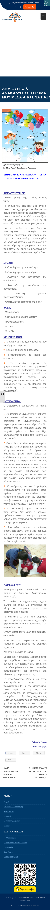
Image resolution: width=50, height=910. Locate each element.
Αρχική (6, 804)
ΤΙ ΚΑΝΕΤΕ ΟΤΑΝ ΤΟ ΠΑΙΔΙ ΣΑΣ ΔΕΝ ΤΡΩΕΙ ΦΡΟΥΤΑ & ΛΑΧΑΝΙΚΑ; (37, 773)
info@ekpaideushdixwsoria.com (24, 2)
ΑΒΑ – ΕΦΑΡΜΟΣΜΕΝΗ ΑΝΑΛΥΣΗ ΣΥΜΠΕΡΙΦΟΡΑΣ (10, 773)
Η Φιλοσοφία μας (10, 840)
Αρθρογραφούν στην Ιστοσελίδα (15, 845)
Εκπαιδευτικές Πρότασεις (26, 170)
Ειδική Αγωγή (11, 170)
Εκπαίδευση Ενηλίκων (12, 823)
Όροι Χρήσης (8, 854)
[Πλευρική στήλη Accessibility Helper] (47, 3)
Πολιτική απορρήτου (11, 859)
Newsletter (30, 7)
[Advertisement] (25, 50)
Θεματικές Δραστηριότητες (13, 809)
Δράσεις (7, 828)
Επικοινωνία (8, 850)
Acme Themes (33, 905)
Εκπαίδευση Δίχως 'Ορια (13, 167)
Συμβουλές (8, 818)
